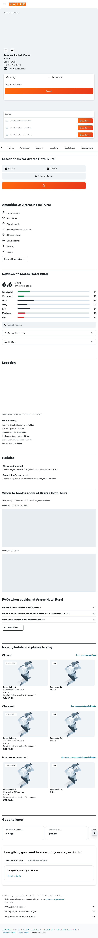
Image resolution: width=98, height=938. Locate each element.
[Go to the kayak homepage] (17, 4)
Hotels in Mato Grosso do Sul (66, 930)
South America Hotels (31, 930)
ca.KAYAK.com (7, 930)
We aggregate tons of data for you (50, 911)
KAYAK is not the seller (50, 906)
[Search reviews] (51, 325)
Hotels (17, 930)
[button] (4, 4)
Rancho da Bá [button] (56, 687)
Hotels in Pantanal (8, 932)
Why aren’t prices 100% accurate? (50, 916)
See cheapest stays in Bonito (83, 706)
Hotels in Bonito (14, 876)
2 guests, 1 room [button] (14, 84)
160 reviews (20, 68)
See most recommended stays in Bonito (78, 757)
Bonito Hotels (23, 932)
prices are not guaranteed (55, 899)
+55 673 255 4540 (12, 65)
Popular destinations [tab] (37, 860)
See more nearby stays (86, 655)
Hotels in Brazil (47, 930)
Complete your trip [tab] (15, 860)
